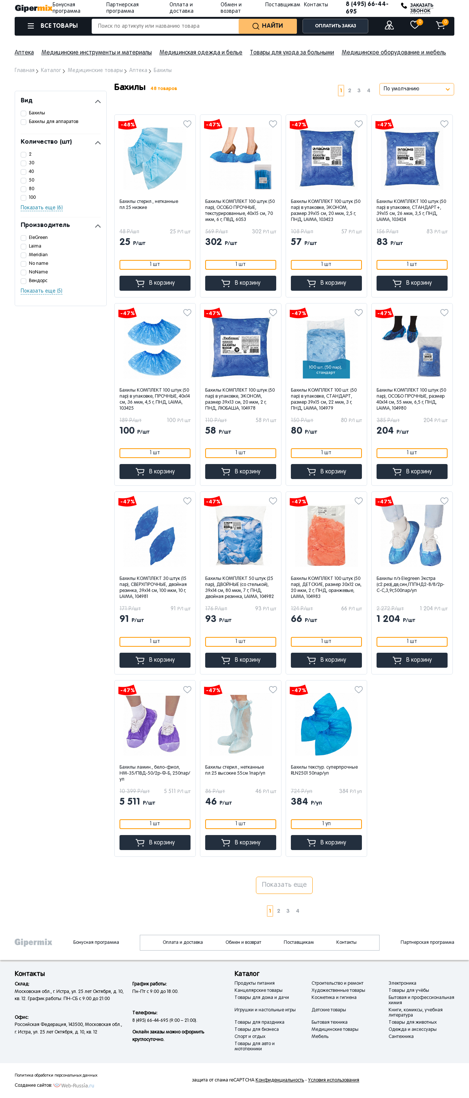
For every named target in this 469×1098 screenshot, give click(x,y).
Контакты (316, 5)
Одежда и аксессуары (413, 1029)
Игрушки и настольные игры (265, 1010)
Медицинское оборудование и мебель (394, 53)
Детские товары (329, 1010)
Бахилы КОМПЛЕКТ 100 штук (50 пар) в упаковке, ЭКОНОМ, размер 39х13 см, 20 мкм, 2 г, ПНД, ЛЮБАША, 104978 (240, 399)
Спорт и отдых (249, 1037)
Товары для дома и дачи (261, 998)
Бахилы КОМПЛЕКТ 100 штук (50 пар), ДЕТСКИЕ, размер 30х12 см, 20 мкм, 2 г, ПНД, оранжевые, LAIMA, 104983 (326, 588)
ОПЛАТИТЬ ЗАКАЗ (335, 26)
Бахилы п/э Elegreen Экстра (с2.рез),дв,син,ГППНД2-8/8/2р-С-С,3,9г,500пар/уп (411, 585)
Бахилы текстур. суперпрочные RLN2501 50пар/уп (324, 770)
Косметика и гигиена (334, 998)
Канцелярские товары (258, 990)
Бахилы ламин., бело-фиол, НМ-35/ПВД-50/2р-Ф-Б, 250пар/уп (155, 773)
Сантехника (401, 1037)
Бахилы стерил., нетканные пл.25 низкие (149, 205)
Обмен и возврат (243, 942)
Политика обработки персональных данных (56, 1075)
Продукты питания (254, 983)
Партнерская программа (427, 942)
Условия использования (333, 1080)
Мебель (320, 1037)
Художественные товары (338, 990)
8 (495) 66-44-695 (367, 8)
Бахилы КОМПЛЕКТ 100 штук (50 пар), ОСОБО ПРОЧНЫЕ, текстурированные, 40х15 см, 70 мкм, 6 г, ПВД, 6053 (240, 211)
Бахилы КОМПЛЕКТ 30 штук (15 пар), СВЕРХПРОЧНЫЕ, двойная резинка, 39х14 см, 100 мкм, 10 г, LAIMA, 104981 (153, 588)
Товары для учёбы (409, 990)
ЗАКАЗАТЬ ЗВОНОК (421, 8)
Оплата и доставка (183, 942)
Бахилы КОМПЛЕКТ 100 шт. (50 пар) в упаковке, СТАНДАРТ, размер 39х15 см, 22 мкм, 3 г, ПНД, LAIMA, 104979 (324, 399)
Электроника (402, 983)
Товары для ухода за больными (292, 53)
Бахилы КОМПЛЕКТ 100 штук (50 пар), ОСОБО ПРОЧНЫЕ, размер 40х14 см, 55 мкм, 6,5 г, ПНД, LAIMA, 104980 (411, 399)
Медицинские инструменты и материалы (96, 53)
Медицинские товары (335, 1029)
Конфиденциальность (280, 1080)
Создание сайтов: (33, 1085)
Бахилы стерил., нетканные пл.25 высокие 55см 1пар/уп (235, 770)
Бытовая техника (330, 1022)
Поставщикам (282, 5)
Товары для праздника (259, 1022)
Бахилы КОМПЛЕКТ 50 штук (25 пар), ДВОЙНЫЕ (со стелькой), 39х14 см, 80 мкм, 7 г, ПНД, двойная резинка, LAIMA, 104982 (239, 588)
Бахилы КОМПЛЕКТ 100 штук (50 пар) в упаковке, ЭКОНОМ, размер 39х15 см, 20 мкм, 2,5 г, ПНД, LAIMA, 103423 (325, 211)
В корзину (155, 283)
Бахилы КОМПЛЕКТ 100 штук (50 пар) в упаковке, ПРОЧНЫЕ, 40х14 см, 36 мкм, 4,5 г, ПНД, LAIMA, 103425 (155, 399)
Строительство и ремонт (337, 983)
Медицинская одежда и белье (200, 53)
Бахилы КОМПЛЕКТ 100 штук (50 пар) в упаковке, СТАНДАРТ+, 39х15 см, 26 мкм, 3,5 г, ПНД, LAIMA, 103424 (411, 211)
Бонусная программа (96, 942)
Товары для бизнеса (256, 1029)
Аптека (24, 53)
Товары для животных (413, 1022)
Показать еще (284, 885)
